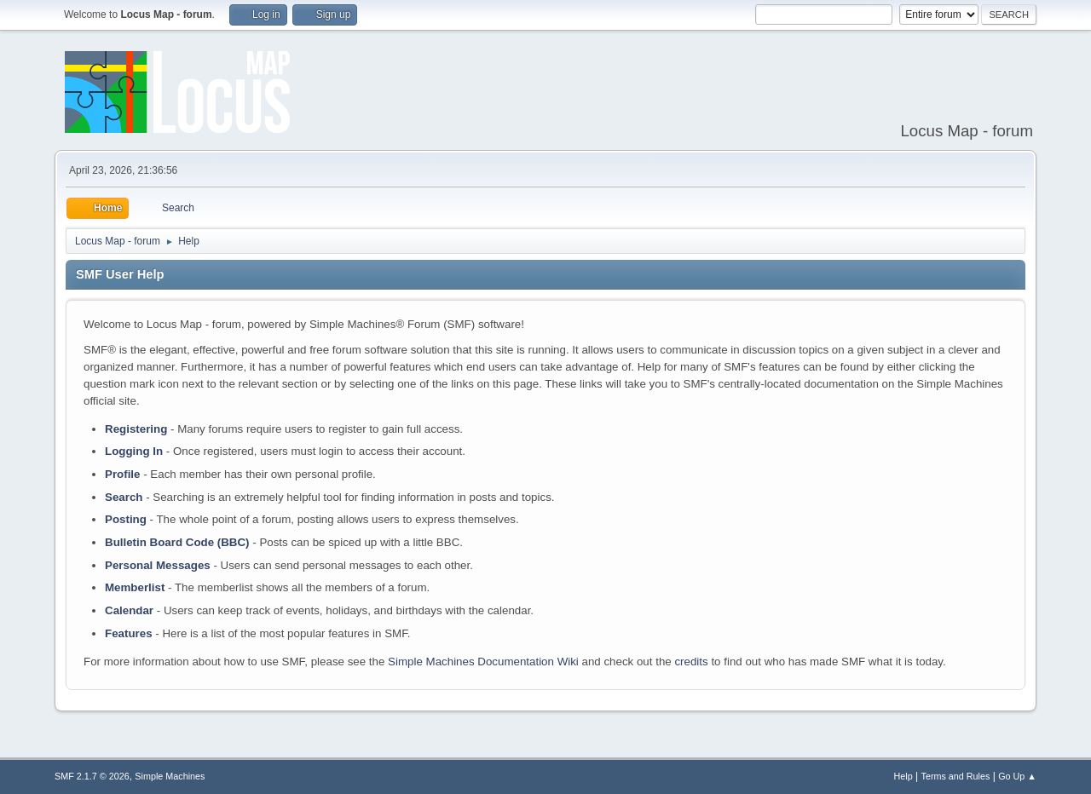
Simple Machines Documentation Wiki (483, 661)
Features (129, 633)
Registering (136, 429)
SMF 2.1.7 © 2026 (92, 776)
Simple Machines (170, 776)
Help (903, 776)
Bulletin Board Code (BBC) (177, 542)
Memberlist (135, 587)
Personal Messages (158, 565)
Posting (126, 519)
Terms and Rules (955, 776)
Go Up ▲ (1017, 776)
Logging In (134, 451)
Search (123, 497)
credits (690, 661)
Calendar (129, 610)
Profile (122, 474)
